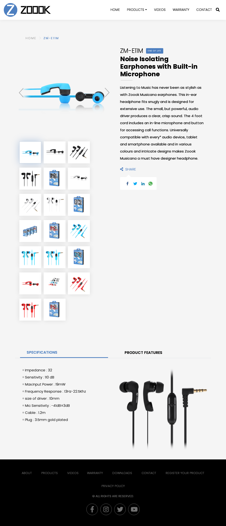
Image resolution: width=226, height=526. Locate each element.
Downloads (122, 473)
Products (135, 9)
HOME (30, 38)
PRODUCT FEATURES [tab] (143, 352)
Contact (204, 9)
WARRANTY (181, 9)
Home (115, 9)
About (27, 473)
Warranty (95, 473)
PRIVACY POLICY (113, 486)
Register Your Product (185, 473)
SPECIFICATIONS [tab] (42, 352)
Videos (160, 9)
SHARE (128, 169)
